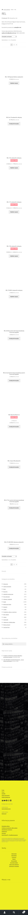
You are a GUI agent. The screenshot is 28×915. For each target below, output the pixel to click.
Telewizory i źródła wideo (9, 622)
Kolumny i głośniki (7, 599)
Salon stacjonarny (6, 795)
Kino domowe (6, 596)
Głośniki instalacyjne (8, 594)
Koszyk (22, 911)
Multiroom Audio (7, 604)
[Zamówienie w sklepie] (9, 36)
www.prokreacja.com (6, 808)
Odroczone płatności (14, 864)
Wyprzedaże (14, 861)
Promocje (14, 857)
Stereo (4, 617)
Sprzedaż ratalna (14, 862)
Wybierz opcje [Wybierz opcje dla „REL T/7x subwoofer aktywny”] (14, 212)
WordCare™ (4, 813)
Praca (3, 792)
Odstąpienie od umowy (7, 829)
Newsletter (14, 855)
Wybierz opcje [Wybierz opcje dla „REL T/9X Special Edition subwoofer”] (14, 83)
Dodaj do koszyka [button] (14, 123)
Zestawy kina (6, 627)
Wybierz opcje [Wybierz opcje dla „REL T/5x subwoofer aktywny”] (14, 168)
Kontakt (3, 793)
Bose (4, 589)
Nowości (5, 607)
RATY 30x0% (6, 614)
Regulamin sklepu (6, 826)
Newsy (14, 859)
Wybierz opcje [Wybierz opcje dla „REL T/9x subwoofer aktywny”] (14, 256)
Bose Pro (5, 591)
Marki (4, 602)
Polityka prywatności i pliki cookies (9, 828)
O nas (3, 790)
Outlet (4, 609)
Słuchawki (5, 619)
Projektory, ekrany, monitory (10, 612)
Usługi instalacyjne (6, 797)
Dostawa (4, 833)
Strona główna (6, 9)
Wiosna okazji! (6, 624)
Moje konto (14, 853)
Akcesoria (5, 584)
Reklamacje (4, 831)
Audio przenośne (7, 586)
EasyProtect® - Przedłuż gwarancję (10, 835)
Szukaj (14, 912)
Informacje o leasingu (14, 866)
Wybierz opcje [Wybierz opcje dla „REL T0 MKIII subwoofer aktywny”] (14, 296)
